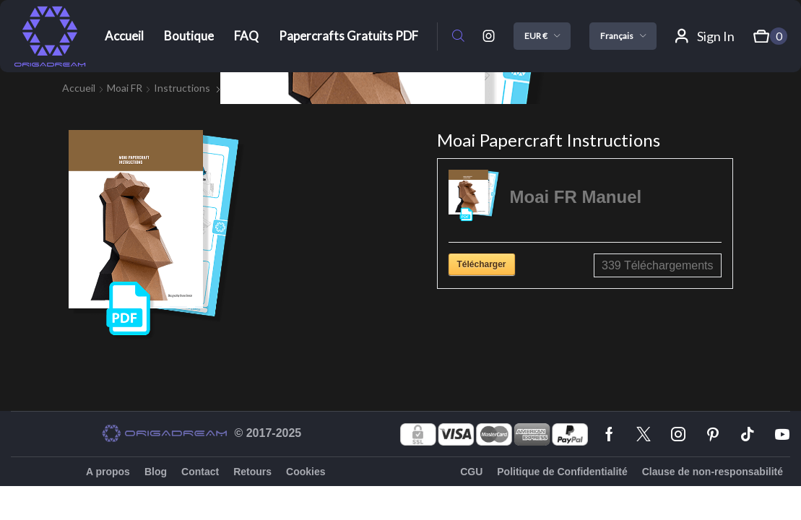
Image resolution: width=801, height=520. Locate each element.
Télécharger (481, 264)
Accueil (78, 88)
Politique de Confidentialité (562, 471)
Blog (155, 471)
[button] (458, 36)
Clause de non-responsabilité (712, 471)
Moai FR (124, 88)
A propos (108, 471)
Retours (252, 471)
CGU (471, 471)
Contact (200, 471)
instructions (182, 88)
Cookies (305, 471)
